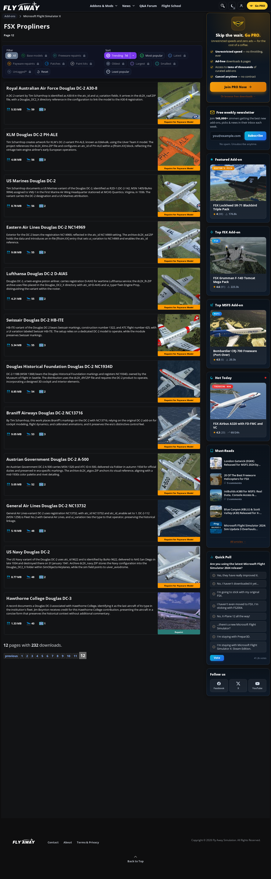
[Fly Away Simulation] (21, 5)
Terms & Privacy (88, 842)
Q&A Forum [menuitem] (148, 6)
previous (11, 656)
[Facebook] (219, 685)
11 (75, 656)
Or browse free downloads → (238, 96)
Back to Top (135, 859)
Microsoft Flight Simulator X (42, 16)
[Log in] (241, 6)
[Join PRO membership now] (238, 87)
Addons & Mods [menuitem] (104, 6)
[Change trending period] (133, 55)
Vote (217, 658)
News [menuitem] (128, 6)
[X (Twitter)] (238, 685)
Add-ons (9, 16)
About (68, 842)
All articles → (238, 541)
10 (68, 656)
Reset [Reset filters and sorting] (42, 72)
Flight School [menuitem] (171, 6)
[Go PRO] (257, 6)
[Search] (223, 6)
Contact (53, 842)
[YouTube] (257, 685)
